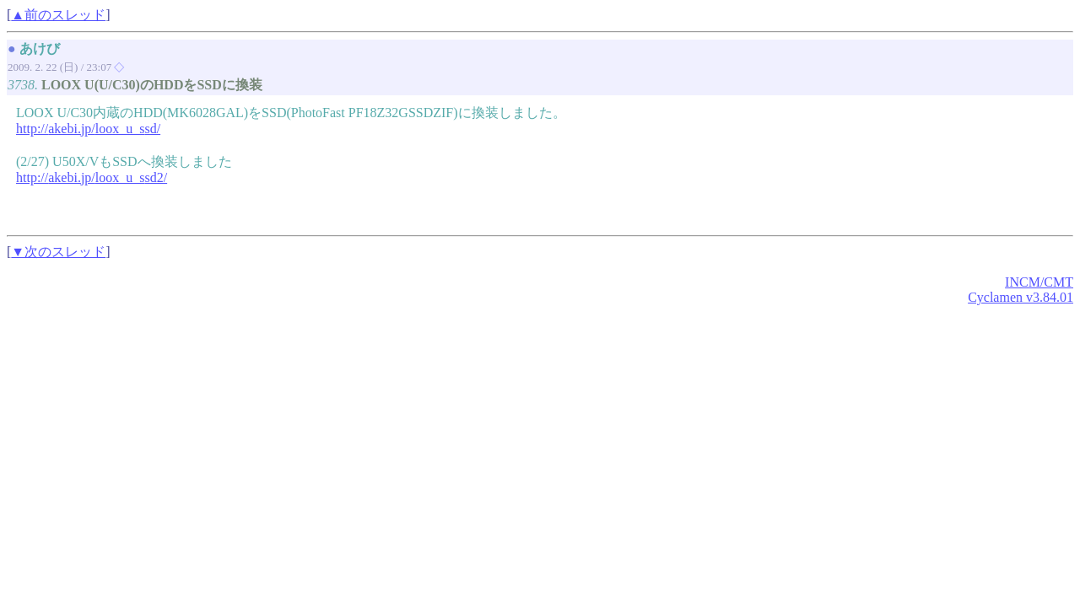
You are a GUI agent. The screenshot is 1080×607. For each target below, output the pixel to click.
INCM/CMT (1039, 282)
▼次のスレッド (58, 251)
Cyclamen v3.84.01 (1020, 297)
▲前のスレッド (58, 15)
